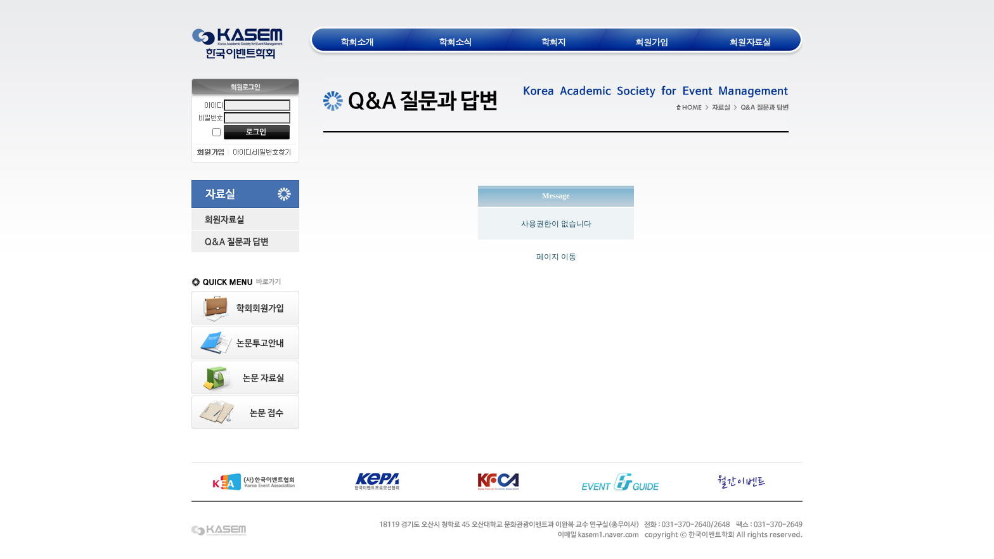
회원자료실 (750, 41)
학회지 (553, 41)
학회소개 (356, 41)
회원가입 (651, 41)
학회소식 (455, 41)
